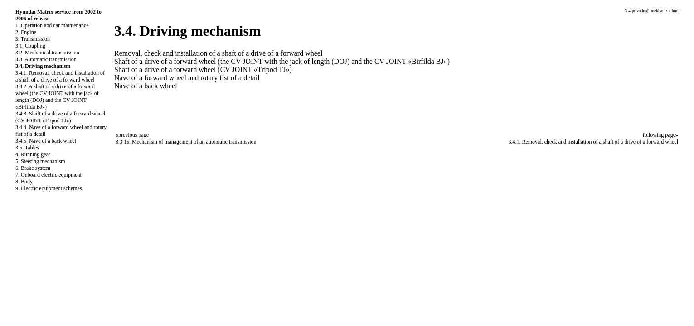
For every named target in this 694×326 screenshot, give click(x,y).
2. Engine (25, 32)
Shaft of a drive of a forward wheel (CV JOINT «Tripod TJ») (203, 69)
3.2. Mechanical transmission (47, 52)
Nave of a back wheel (145, 86)
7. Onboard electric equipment (48, 175)
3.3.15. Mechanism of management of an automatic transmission (186, 142)
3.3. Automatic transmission (46, 59)
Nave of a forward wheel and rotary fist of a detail (187, 78)
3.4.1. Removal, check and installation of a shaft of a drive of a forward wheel (60, 76)
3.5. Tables (27, 147)
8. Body (24, 181)
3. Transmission (32, 39)
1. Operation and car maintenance (52, 25)
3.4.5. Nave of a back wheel (45, 141)
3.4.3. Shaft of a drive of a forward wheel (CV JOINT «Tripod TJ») (60, 117)
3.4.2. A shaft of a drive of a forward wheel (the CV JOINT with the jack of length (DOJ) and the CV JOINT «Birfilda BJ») (57, 96)
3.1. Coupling (30, 46)
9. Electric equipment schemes (48, 188)
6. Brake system (32, 168)
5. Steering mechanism (40, 161)
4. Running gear (32, 154)
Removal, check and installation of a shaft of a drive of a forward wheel (218, 53)
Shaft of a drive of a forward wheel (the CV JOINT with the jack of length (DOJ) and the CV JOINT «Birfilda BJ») (282, 61)
